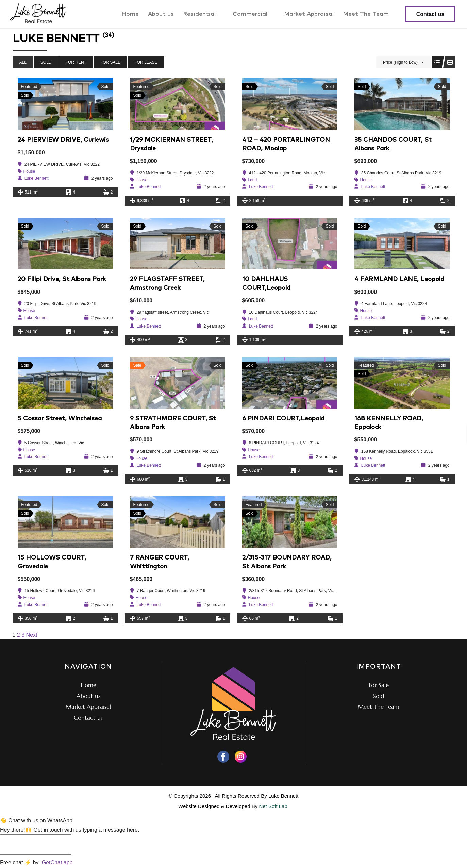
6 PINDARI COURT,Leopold (283, 419)
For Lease (145, 62)
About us (165, 14)
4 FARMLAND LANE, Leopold (399, 279)
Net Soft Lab (273, 806)
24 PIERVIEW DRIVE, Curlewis (63, 140)
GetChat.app (57, 862)
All (23, 62)
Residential (205, 14)
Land (252, 180)
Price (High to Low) (400, 62)
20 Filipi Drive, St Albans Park (62, 279)
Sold (46, 62)
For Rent (76, 62)
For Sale (110, 62)
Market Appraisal (310, 14)
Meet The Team (366, 14)
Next (31, 635)
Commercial (255, 14)
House (29, 171)
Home (135, 14)
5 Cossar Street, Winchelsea (60, 419)
